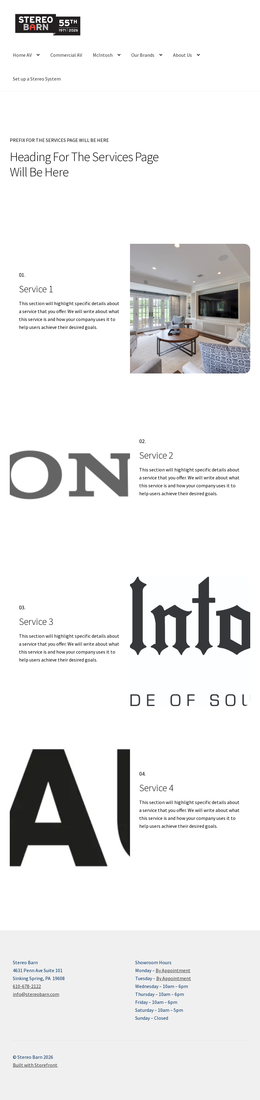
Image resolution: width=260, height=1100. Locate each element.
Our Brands (142, 55)
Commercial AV (66, 55)
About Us (182, 55)
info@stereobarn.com (36, 994)
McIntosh (103, 55)
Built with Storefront (35, 1065)
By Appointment (173, 970)
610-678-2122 (27, 986)
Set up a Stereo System (37, 79)
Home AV (22, 55)
